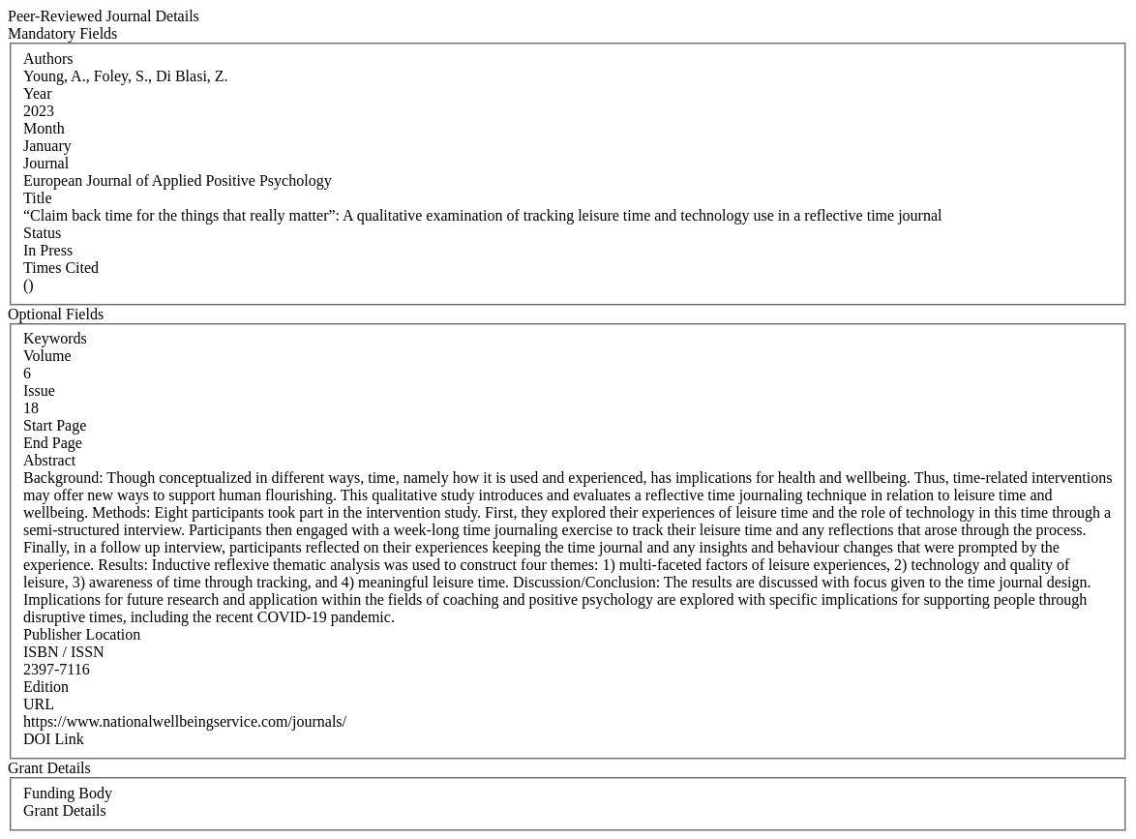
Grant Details (64, 810)
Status (42, 233)
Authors (48, 58)
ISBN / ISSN (64, 652)
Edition (46, 686)
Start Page (54, 425)
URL (38, 704)
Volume (47, 355)
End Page (52, 442)
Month (44, 128)
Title (37, 198)
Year (37, 93)
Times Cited (61, 267)
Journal (46, 163)
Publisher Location (81, 634)
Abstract (49, 460)
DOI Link (53, 739)
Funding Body (67, 793)
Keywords (55, 338)
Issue (39, 390)
